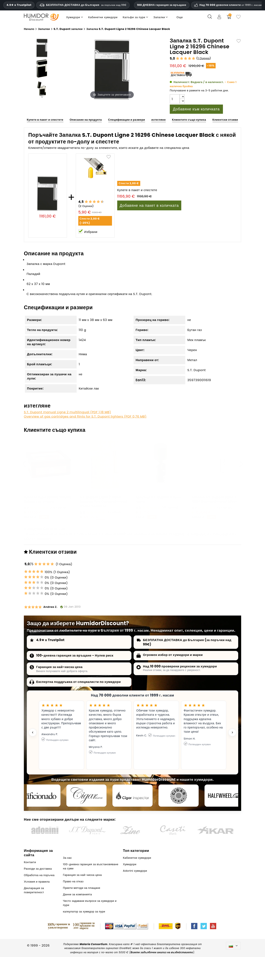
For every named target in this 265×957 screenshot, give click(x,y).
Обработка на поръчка (39, 875)
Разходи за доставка (38, 869)
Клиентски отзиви (225, 120)
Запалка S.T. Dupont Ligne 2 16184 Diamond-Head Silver (214, 499)
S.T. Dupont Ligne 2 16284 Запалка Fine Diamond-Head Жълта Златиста (103, 501)
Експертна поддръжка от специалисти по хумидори (78, 682)
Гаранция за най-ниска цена (59, 667)
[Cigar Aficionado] (40, 796)
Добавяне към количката (196, 109)
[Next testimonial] (232, 732)
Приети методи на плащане (81, 888)
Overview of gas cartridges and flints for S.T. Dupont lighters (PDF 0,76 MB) (85, 416)
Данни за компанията (77, 894)
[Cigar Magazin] (178, 796)
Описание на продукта (86, 120)
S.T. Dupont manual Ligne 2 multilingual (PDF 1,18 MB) (67, 412)
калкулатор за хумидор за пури (84, 912)
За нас (67, 858)
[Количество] (175, 98)
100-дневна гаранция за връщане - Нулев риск (74, 655)
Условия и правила (37, 882)
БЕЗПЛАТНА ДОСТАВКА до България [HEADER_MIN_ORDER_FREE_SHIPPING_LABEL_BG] (82, 5)
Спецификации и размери (126, 120)
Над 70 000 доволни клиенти (230, 5)
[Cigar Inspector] (132, 796)
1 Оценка (204, 58)
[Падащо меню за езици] (233, 946)
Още (179, 17)
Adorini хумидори (37, 538)
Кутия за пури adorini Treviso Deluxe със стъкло (47, 499)
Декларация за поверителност (34, 890)
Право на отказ (73, 881)
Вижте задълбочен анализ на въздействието (162, 952)
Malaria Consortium (93, 944)
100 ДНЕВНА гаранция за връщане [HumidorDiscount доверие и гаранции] (161, 5)
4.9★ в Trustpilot (18, 5)
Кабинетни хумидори (189, 534)
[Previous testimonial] (33, 732)
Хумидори (220, 534)
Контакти (30, 862)
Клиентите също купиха (189, 120)
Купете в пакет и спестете (45, 120)
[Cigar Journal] (86, 796)
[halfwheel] (225, 796)
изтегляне (158, 120)
